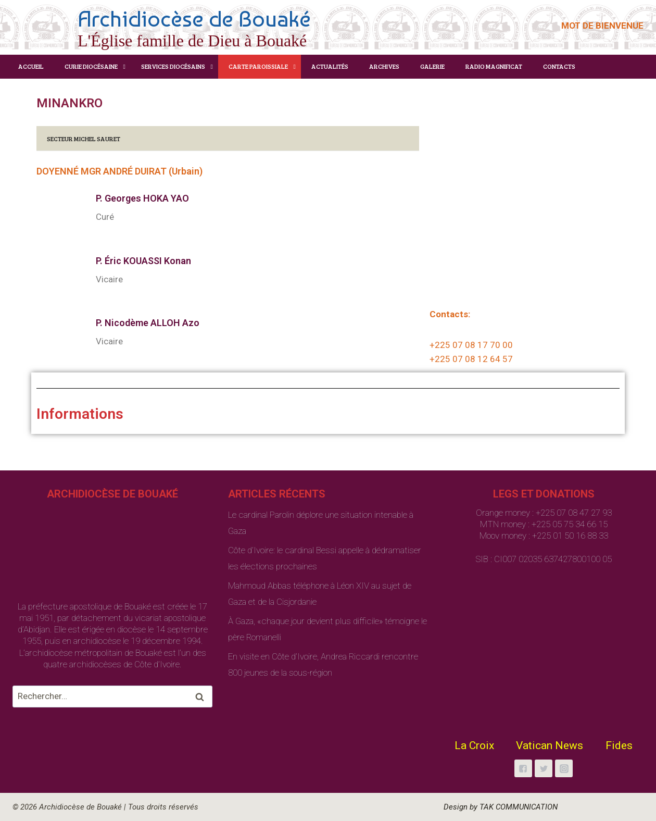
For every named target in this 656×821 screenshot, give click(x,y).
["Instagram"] (564, 768)
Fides (619, 745)
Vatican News (549, 745)
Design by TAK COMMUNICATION (501, 807)
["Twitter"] (543, 768)
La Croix (474, 745)
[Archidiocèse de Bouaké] (164, 26)
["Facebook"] (523, 768)
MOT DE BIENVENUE (602, 25)
